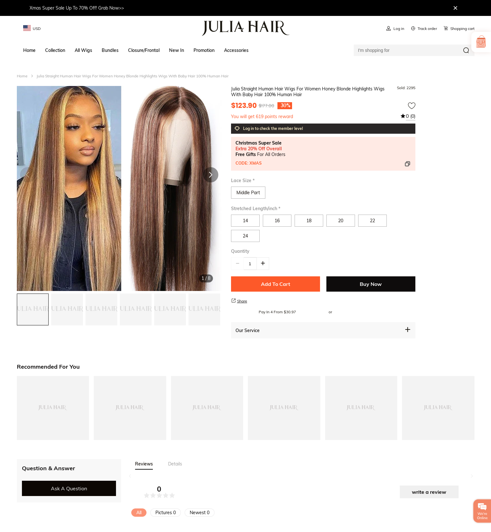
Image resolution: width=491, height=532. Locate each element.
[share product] (233, 300)
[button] (210, 174)
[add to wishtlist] (411, 106)
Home (22, 76)
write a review (429, 492)
